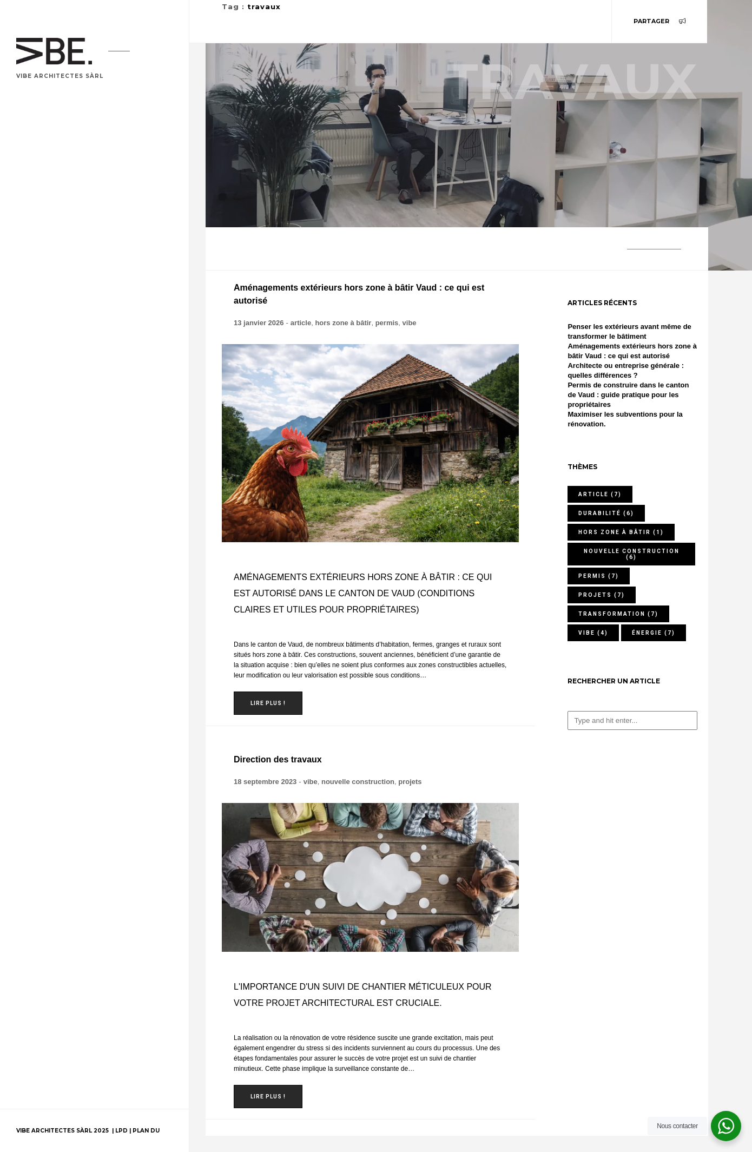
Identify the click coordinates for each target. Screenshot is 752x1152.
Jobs (31, 398)
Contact (39, 368)
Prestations (47, 277)
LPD (122, 1130)
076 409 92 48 (64, 514)
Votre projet (49, 186)
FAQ (29, 429)
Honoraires (46, 308)
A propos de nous (57, 338)
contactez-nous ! (62, 535)
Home (33, 126)
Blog (32, 217)
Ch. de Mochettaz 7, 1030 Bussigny (105, 473)
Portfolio (43, 156)
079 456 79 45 (65, 494)
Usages (36, 247)
